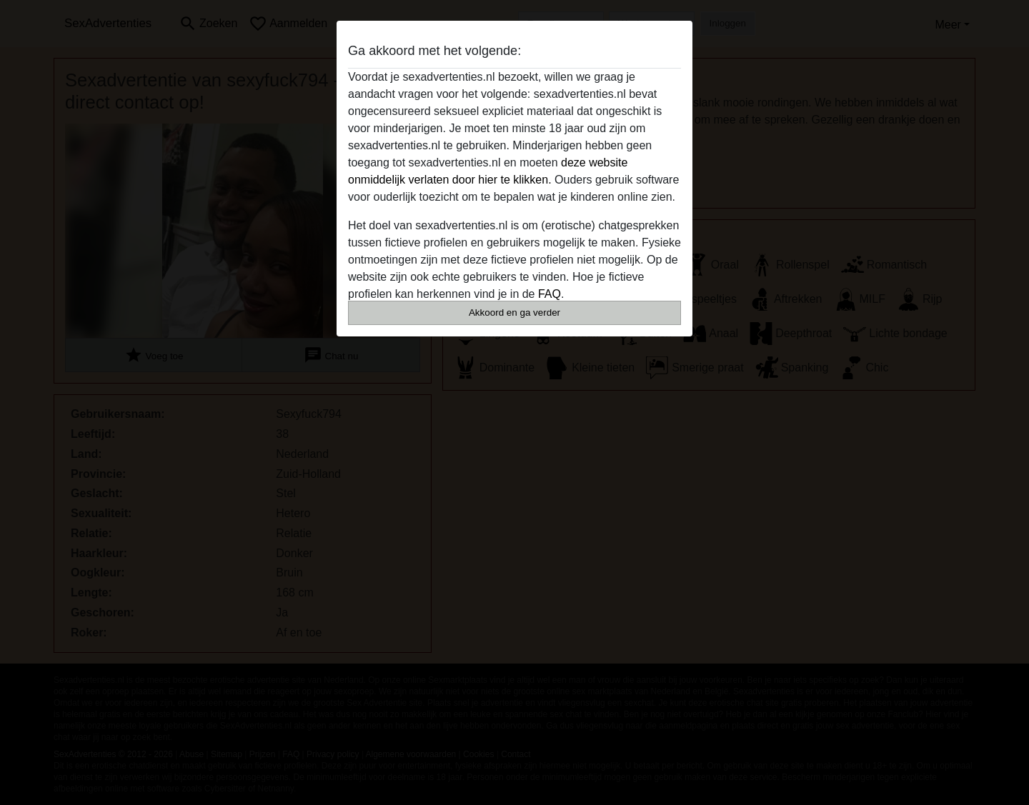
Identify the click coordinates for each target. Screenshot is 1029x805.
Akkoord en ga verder (514, 312)
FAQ (549, 294)
